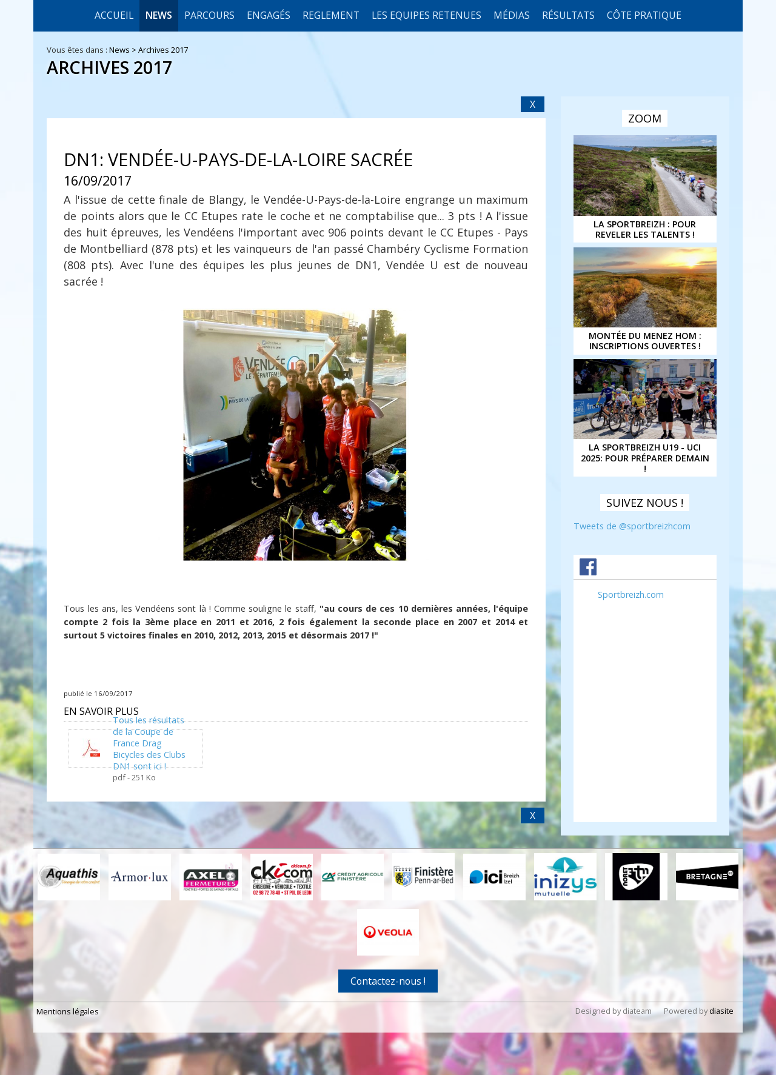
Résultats (568, 15)
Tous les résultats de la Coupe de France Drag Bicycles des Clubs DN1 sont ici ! (149, 743)
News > (123, 49)
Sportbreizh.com (631, 594)
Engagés (268, 15)
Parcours (209, 15)
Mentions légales (67, 1011)
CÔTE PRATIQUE (644, 15)
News (159, 15)
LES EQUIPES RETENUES (426, 15)
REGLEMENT (331, 15)
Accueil (114, 15)
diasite (721, 1010)
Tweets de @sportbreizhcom (632, 526)
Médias (511, 15)
